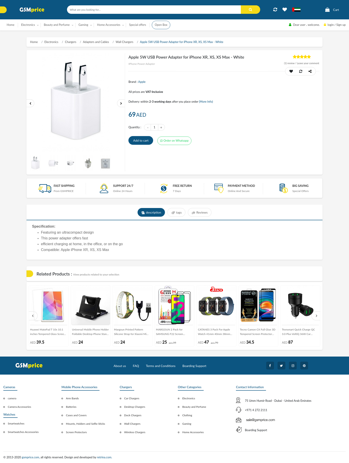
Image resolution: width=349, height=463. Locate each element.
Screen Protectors (76, 432)
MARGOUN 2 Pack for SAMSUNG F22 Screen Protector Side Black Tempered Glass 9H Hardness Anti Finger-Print (174, 332)
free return (182, 186)
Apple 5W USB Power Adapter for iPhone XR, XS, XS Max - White (181, 42)
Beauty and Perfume (194, 406)
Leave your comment (308, 63)
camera (12, 398)
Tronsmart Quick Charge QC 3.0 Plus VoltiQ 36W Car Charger (298, 332)
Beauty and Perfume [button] (57, 25)
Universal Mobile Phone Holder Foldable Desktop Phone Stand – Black (90, 332)
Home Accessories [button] (108, 25)
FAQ (136, 366)
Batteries (71, 406)
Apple (142, 82)
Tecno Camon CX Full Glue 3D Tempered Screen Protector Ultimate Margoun (257, 332)
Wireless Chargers (134, 432)
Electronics (51, 42)
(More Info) (206, 101)
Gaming (186, 423)
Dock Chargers (133, 415)
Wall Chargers (124, 42)
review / (290, 63)
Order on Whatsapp (174, 140)
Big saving (300, 186)
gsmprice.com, (31, 457)
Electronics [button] (28, 25)
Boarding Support (195, 366)
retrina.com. (104, 457)
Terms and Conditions (160, 366)
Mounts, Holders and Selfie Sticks (85, 423)
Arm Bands (72, 398)
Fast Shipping (64, 186)
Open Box (161, 25)
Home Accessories (193, 432)
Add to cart (140, 140)
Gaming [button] (83, 25)
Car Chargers (131, 398)
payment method (241, 186)
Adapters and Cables (96, 42)
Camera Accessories (19, 406)
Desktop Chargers (134, 406)
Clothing (187, 415)
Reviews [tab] (199, 212)
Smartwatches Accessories (23, 432)
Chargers (70, 42)
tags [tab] (176, 212)
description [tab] (151, 212)
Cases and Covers (76, 415)
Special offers (137, 25)
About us (120, 366)
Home (10, 25)
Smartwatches (16, 423)
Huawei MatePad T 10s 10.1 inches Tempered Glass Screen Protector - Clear (47, 332)
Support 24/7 (123, 186)
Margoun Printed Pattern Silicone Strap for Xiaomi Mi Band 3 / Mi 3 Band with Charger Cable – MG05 (130, 332)
